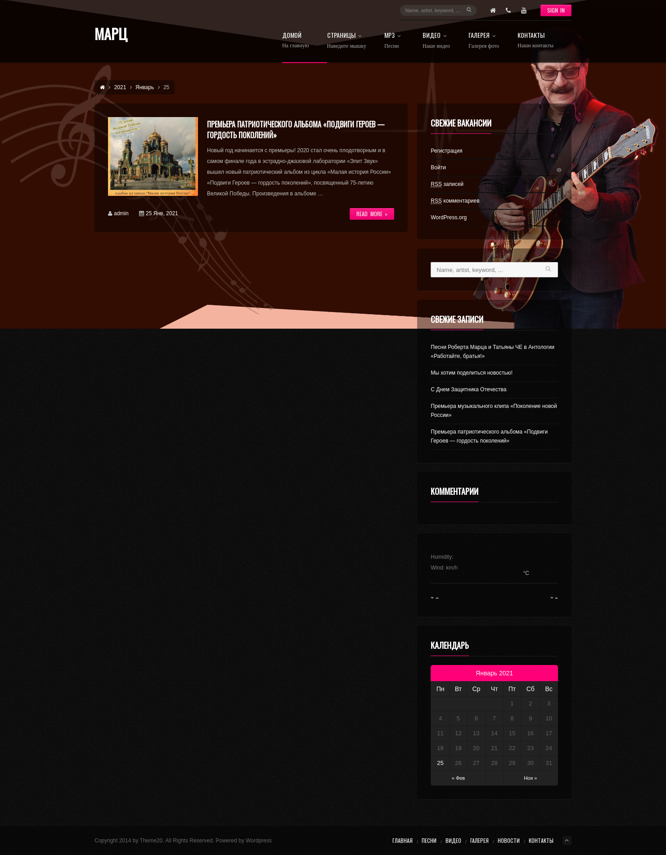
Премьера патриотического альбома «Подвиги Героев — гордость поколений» (489, 436)
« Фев (458, 778)
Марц (110, 33)
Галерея (484, 40)
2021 (120, 87)
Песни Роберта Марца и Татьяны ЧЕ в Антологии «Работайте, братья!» (492, 351)
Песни (429, 840)
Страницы (346, 40)
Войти (438, 167)
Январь (144, 87)
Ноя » (530, 778)
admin (121, 213)
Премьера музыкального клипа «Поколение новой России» (494, 410)
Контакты (536, 40)
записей (447, 184)
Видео (436, 40)
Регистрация (446, 151)
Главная (402, 840)
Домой (295, 40)
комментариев (455, 201)
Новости (509, 840)
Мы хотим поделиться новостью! (472, 373)
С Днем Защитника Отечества (468, 389)
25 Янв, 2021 (162, 213)
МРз (394, 40)
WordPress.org (449, 217)
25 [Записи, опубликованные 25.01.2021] (440, 763)
